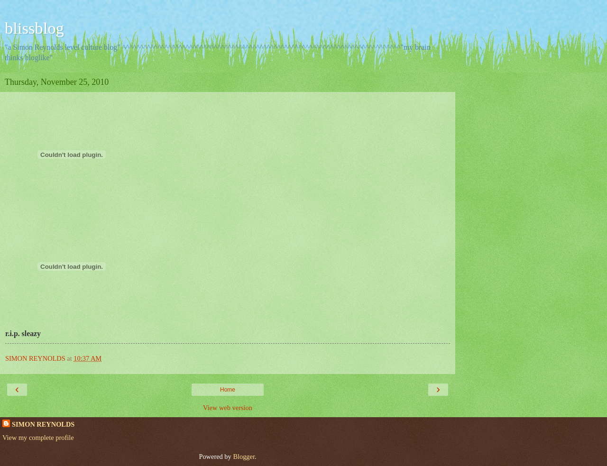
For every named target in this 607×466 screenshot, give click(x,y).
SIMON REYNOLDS (43, 424)
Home (227, 389)
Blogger (244, 456)
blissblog (34, 28)
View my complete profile (38, 437)
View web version (227, 407)
